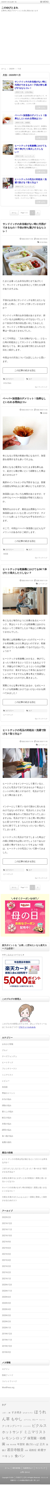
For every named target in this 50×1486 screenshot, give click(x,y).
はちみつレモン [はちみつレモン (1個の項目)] (28, 1413)
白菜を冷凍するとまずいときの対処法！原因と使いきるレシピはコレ (24, 1179)
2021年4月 (6, 1260)
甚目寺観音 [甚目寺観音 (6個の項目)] (15, 1450)
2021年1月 (6, 1279)
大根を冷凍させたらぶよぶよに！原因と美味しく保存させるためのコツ (24, 1198)
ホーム (14, 213)
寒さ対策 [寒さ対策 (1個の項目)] (13, 1445)
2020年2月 (6, 1321)
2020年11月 (7, 1291)
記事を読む (41, 107)
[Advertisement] (25, 39)
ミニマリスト (7, 1075)
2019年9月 (6, 1352)
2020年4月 (6, 1309)
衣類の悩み (6, 1124)
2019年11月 (7, 1340)
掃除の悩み (6, 1105)
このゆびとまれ (9, 7)
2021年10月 (7, 1236)
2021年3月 (6, 1266)
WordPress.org (8, 1387)
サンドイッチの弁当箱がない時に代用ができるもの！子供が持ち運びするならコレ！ (31, 84)
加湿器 (27, 122)
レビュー (5, 1081)
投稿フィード (7, 1375)
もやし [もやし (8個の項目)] (17, 1419)
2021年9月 (6, 1242)
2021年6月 (6, 1248)
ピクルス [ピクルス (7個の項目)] (39, 1425)
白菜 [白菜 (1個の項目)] (26, 1450)
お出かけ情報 (7, 1044)
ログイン (5, 1369)
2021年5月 (6, 1254)
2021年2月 (6, 1272)
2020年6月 (6, 1297)
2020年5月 (6, 1303)
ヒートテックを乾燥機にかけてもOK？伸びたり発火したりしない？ (31, 148)
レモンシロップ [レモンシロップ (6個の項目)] (14, 1438)
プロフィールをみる (27, 1027)
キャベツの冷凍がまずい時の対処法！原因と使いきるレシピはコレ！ (24, 1189)
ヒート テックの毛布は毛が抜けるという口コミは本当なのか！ (24, 1160)
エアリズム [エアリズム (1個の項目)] (27, 1420)
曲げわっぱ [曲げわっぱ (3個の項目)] (32, 1444)
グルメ (5, 1050)
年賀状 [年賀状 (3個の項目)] (21, 1444)
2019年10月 (7, 1346)
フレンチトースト (9, 1068)
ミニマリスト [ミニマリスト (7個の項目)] (35, 1432)
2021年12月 (7, 1223)
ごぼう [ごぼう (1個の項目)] (4, 1413)
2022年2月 (6, 1217)
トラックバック (42, 387)
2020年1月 (6, 1328)
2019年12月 (7, 1334)
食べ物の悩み (7, 1136)
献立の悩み (6, 1118)
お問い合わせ (25, 1472)
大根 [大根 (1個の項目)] (7, 1445)
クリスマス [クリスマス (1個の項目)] (27, 1426)
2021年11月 (7, 1229)
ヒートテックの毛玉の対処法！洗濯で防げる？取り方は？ (31, 181)
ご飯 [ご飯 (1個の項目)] (8, 1413)
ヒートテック (29, 156)
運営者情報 (16, 1468)
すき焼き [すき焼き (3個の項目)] (17, 1412)
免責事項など (28, 1468)
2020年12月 (7, 1285)
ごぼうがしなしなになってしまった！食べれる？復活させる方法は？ (24, 1170)
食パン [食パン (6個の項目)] (20, 1456)
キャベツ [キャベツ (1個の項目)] (42, 1420)
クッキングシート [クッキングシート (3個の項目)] (12, 1426)
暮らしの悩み (7, 1111)
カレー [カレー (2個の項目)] (35, 1419)
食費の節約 (6, 1142)
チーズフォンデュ (9, 1056)
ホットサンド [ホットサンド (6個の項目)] (12, 1432)
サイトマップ (40, 1468)
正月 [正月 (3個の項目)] (42, 1444)
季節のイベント (8, 1093)
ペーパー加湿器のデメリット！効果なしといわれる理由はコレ (31, 117)
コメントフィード (9, 1381)
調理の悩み (6, 1130)
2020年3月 (6, 1315)
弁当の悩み (29, 92)
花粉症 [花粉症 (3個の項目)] (33, 1450)
